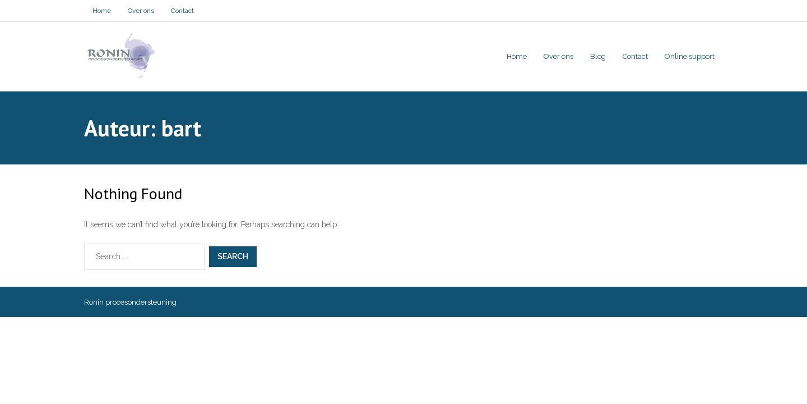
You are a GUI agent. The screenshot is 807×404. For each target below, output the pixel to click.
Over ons (141, 11)
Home (101, 11)
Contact (182, 11)
